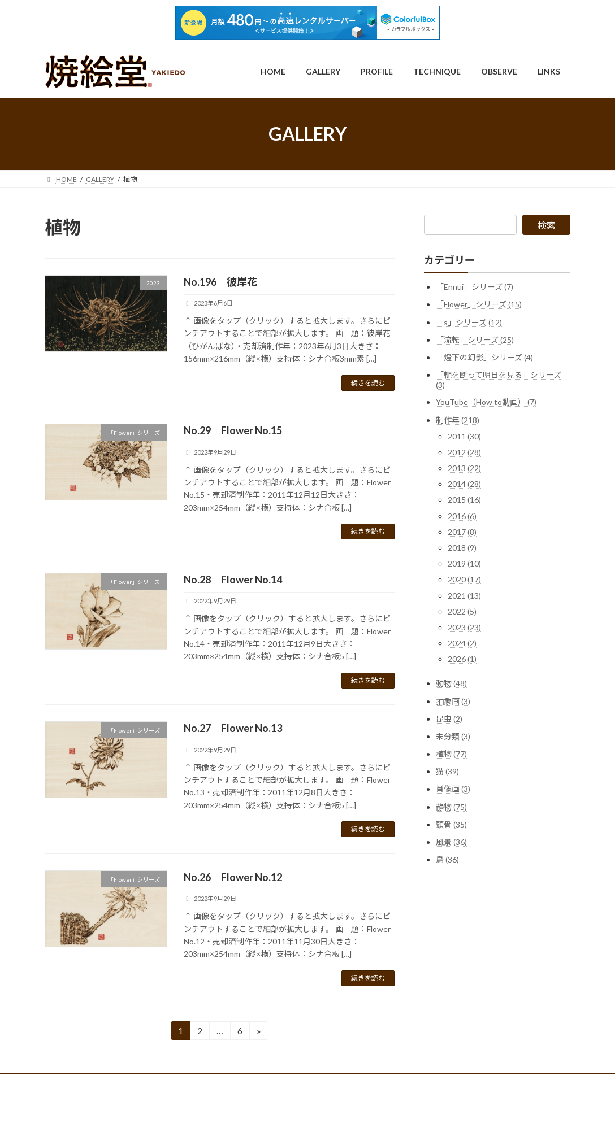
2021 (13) (464, 595)
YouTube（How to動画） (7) (486, 402)
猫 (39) (447, 771)
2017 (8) (462, 532)
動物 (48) (451, 683)
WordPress (258, 1108)
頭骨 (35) (451, 824)
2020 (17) (464, 579)
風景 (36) (451, 842)
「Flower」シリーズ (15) (479, 304)
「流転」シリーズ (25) (475, 340)
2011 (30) (464, 436)
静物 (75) (451, 807)
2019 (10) (464, 563)
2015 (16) (464, 500)
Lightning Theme (308, 1108)
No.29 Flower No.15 (233, 430)
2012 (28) (464, 452)
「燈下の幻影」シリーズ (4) (484, 357)
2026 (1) (462, 659)
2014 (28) (464, 484)
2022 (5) (462, 611)
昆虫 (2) (449, 719)
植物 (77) (451, 754)
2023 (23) (464, 627)
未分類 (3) (453, 736)
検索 (547, 225)
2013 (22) (464, 468)
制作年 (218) (457, 420)
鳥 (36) (447, 859)
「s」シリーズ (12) (469, 322)
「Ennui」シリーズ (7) (474, 286)
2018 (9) (462, 547)
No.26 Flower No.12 (233, 877)
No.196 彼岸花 (220, 282)
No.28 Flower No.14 (233, 579)
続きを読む (368, 382)
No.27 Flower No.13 (233, 728)
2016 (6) (462, 516)
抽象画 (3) (453, 701)
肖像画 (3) (453, 789)
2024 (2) (462, 643)
